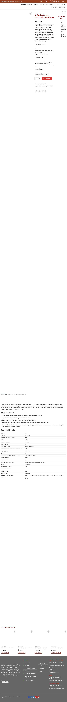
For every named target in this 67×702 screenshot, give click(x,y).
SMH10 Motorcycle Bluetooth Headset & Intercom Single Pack (41, 648)
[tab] (4, 394)
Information (39, 57)
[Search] (41, 1)
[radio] (37, 69)
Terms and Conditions (30, 673)
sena (38, 88)
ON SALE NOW (41, 13)
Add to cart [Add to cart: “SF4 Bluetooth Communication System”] (5, 652)
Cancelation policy (29, 680)
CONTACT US (61, 7)
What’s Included (40, 44)
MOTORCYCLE (35, 4)
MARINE (57, 4)
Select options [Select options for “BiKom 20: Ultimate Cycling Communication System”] (56, 652)
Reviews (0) (23, 394)
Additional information (14, 394)
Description (4, 394)
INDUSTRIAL (49, 4)
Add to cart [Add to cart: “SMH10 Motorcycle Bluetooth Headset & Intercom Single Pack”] (38, 652)
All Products (41, 86)
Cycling (45, 86)
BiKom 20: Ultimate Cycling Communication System (57, 648)
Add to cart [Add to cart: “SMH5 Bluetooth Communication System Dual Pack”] (21, 652)
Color (36, 71)
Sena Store (54, 7)
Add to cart (47, 78)
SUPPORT (63, 4)
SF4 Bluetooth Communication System (7, 648)
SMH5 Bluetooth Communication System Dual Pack (25, 648)
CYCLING (42, 4)
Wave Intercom (25, 4)
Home (35, 13)
